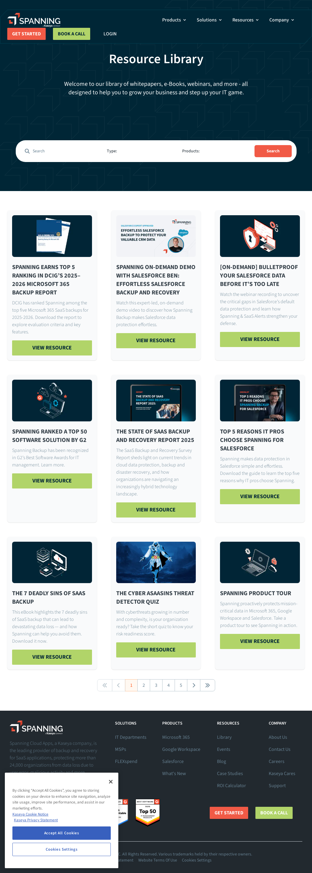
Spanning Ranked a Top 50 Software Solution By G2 (49, 435)
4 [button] (168, 685)
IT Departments (130, 737)
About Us (278, 737)
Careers (276, 761)
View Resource (52, 348)
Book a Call (71, 34)
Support (277, 785)
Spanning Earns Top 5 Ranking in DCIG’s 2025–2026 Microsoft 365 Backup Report (46, 280)
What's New (174, 773)
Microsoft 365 (176, 737)
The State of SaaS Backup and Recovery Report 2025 (155, 435)
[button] (104, 685)
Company (282, 20)
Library (224, 737)
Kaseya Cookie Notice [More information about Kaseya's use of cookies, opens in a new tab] (30, 814)
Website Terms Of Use (157, 860)
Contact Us (280, 749)
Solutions (210, 20)
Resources (246, 20)
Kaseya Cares (282, 773)
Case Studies (230, 773)
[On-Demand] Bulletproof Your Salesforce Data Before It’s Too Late (259, 275)
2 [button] (144, 685)
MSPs (120, 749)
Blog (221, 761)
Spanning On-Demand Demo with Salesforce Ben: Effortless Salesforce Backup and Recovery (155, 280)
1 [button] (131, 685)
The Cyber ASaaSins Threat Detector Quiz (155, 597)
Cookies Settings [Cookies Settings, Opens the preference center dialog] (62, 849)
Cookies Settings (197, 860)
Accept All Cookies (61, 833)
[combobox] (139, 151)
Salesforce (173, 761)
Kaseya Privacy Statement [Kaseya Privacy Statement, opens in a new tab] (36, 820)
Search (273, 151)
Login (110, 34)
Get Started (26, 34)
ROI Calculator (231, 785)
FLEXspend (126, 761)
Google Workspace (181, 749)
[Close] (110, 781)
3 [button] (156, 685)
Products (174, 20)
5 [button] (181, 685)
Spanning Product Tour (255, 593)
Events (223, 749)
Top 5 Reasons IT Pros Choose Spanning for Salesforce (252, 440)
